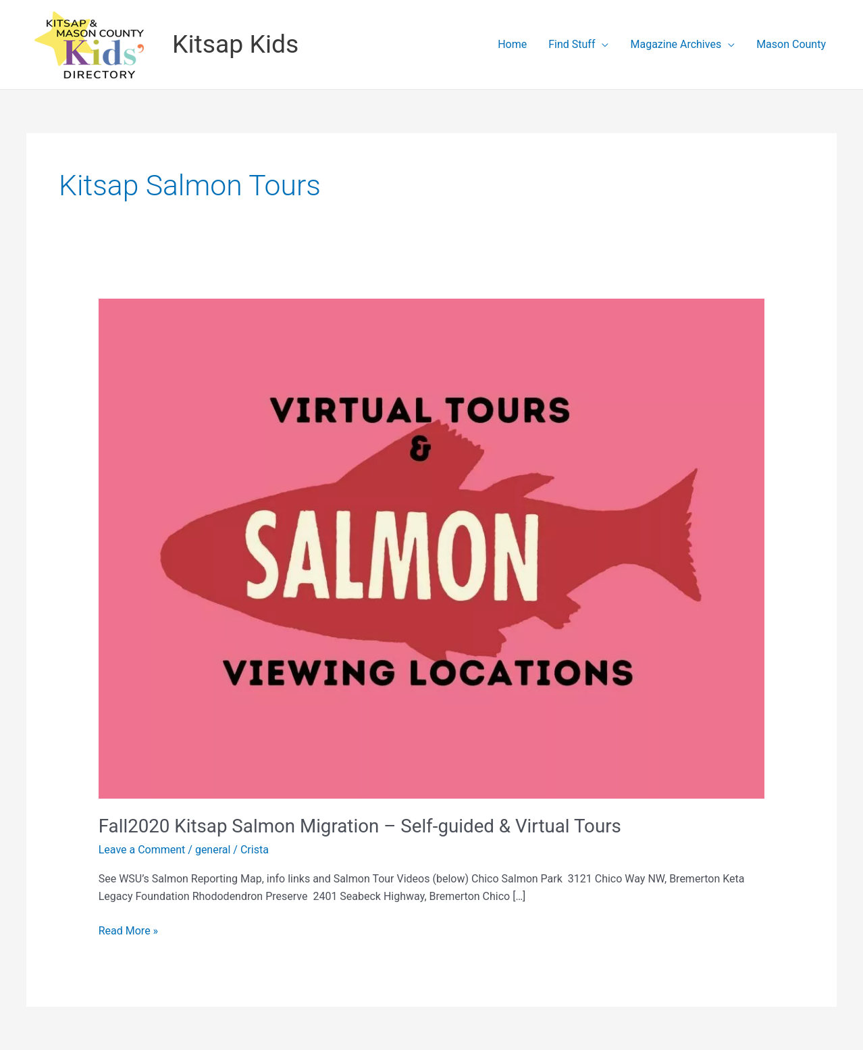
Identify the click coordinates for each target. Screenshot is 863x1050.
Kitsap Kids (235, 44)
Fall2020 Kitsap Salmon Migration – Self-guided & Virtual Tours (360, 826)
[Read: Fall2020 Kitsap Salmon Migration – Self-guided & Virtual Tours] (432, 547)
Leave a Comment (142, 849)
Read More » (128, 931)
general (213, 849)
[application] (601, 44)
